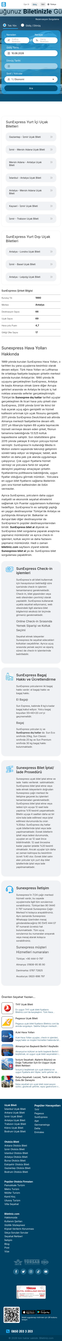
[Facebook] (16, 1272)
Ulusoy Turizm (12, 1200)
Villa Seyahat (11, 1204)
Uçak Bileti (10, 1105)
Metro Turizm (11, 1189)
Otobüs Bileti (11, 1141)
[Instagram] (31, 1272)
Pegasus (39, 1113)
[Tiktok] (38, 1272)
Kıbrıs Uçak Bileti (13, 1127)
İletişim (8, 1240)
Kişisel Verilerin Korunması (19, 1228)
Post (6, 1247)
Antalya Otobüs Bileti (16, 1156)
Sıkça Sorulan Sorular (16, 1232)
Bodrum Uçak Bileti (15, 1131)
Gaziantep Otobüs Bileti (17, 1168)
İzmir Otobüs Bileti (14, 1149)
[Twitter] (23, 1272)
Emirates (39, 1132)
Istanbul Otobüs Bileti (16, 1153)
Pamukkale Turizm (14, 1185)
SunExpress (41, 1117)
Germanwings (42, 1124)
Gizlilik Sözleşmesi (14, 1225)
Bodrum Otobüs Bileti (16, 1171)
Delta (37, 1128)
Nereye (39, 34)
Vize (6, 1251)
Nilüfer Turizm (12, 1192)
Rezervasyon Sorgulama (47, 19)
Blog (6, 1243)
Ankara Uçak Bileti (14, 1112)
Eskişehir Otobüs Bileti (16, 1164)
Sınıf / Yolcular (14, 73)
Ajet (36, 1120)
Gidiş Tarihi (12, 47)
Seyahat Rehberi (13, 1236)
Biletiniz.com (11, 1213)
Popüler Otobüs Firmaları (18, 1181)
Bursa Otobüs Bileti (15, 1160)
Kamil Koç (9, 1196)
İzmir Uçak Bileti (13, 1116)
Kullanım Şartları (13, 1221)
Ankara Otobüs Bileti (15, 1145)
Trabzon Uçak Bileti (15, 1123)
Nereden (11, 34)
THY (36, 1109)
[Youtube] (46, 1272)
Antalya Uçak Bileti (14, 1120)
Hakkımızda (10, 1217)
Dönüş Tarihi (13, 60)
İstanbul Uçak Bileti (15, 1108)
